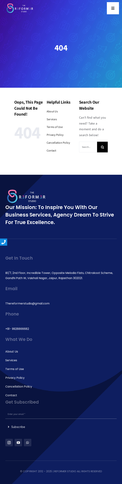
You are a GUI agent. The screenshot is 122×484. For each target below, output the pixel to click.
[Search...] (88, 147)
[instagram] (9, 442)
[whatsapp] (27, 442)
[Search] (102, 147)
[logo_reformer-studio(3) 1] (19, 4)
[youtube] (18, 442)
